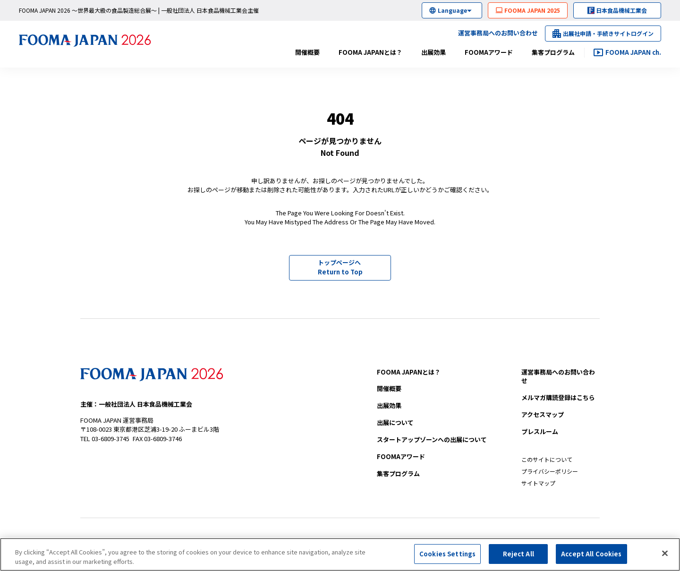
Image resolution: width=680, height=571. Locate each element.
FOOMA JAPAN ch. (633, 52)
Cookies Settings (447, 556)
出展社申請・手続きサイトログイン (608, 33)
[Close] (664, 555)
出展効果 (433, 52)
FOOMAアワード (489, 52)
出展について (395, 422)
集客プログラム (553, 52)
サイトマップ (538, 483)
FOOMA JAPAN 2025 (532, 10)
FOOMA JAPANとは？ (370, 52)
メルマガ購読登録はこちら (558, 397)
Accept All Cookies (591, 556)
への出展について (432, 439)
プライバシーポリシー (549, 471)
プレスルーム (539, 431)
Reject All (518, 556)
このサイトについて (546, 459)
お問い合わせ (558, 376)
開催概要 (307, 52)
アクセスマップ (542, 414)
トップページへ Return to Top (340, 267)
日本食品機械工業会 (621, 10)
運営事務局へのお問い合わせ (498, 32)
